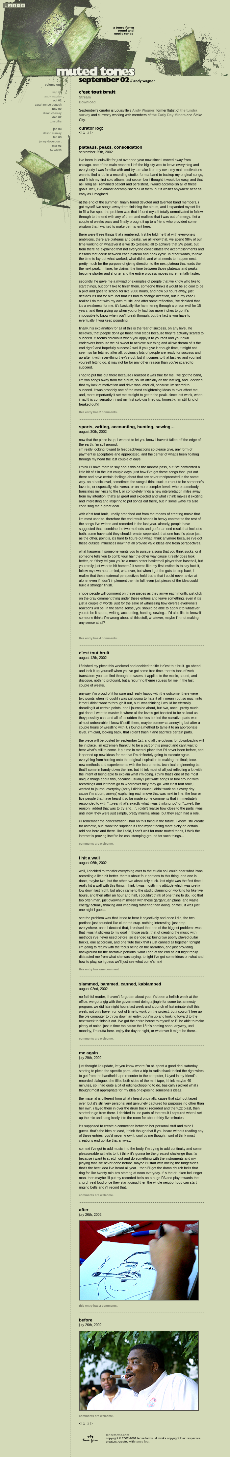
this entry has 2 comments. (98, 412)
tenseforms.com (117, 1435)
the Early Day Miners (168, 115)
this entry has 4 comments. (98, 638)
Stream (85, 97)
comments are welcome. (96, 843)
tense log (142, 1441)
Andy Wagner (143, 110)
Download (87, 102)
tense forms (90, 1438)
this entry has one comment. (99, 969)
